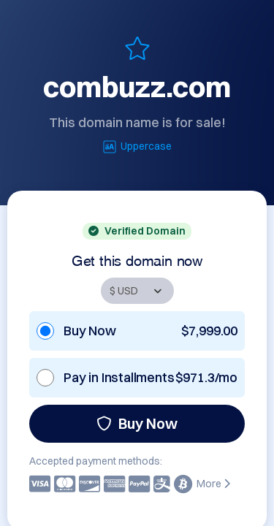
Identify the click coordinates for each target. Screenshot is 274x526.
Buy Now (137, 423)
